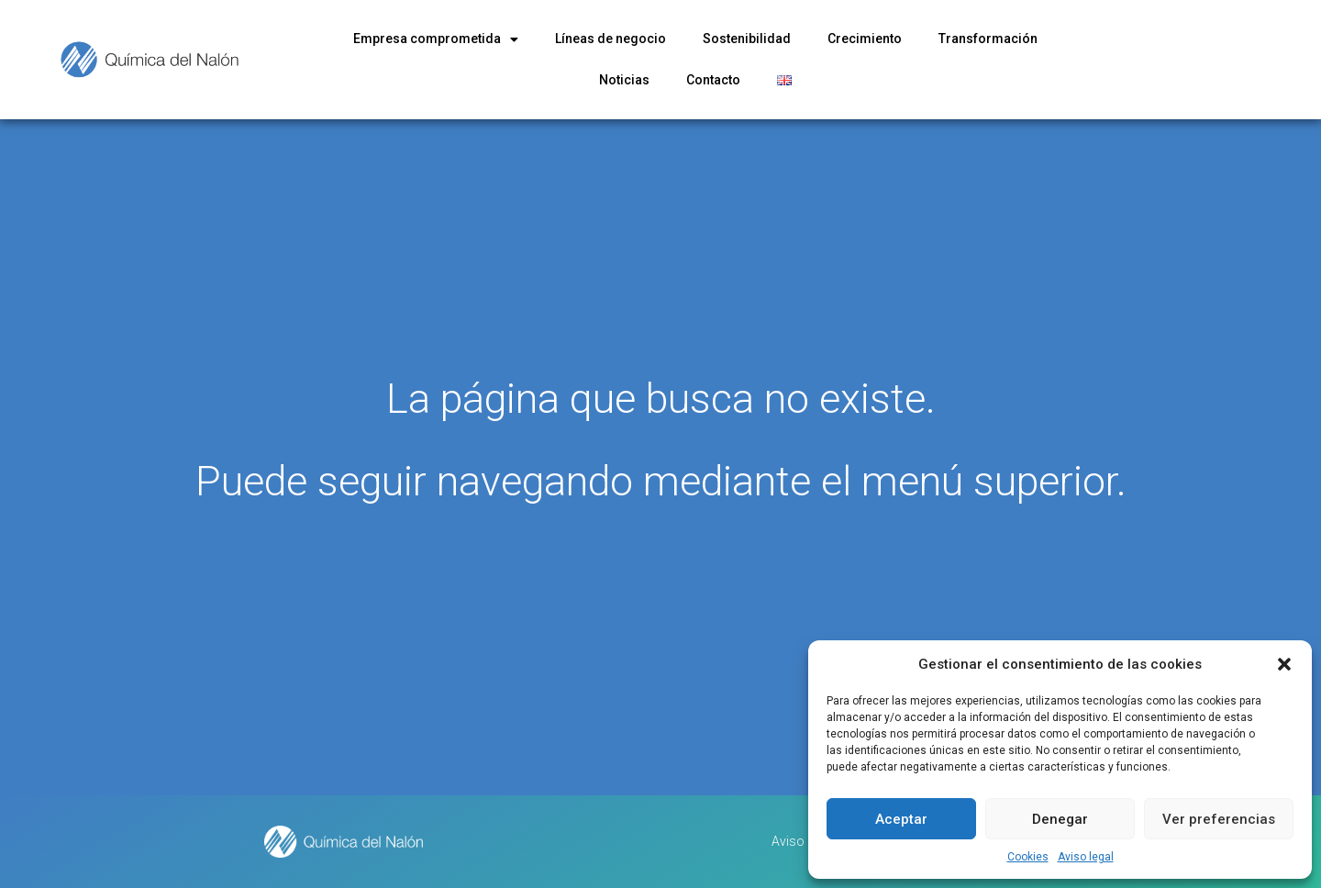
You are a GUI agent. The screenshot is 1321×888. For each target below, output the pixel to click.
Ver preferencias (1218, 819)
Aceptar (901, 819)
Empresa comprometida (435, 39)
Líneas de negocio (610, 38)
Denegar (1060, 819)
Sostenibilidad (747, 38)
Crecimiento (864, 38)
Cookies (1028, 856)
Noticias (624, 79)
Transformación (988, 38)
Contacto (713, 79)
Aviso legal (1086, 856)
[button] (1284, 664)
